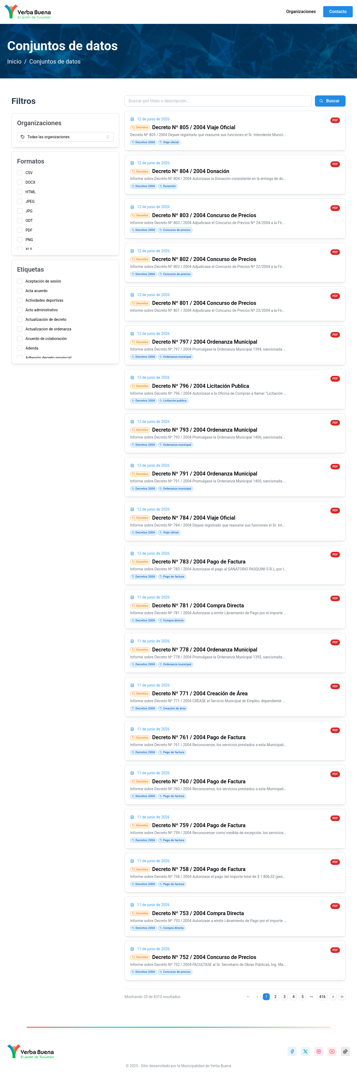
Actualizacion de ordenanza (48, 329)
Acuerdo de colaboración (46, 338)
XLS (29, 249)
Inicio (14, 61)
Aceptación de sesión (43, 281)
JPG (29, 211)
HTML (31, 192)
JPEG (30, 201)
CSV (29, 173)
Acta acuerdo (37, 291)
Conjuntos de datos (55, 61)
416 (322, 997)
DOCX (30, 182)
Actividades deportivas (44, 300)
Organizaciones (301, 11)
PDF (29, 230)
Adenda (32, 348)
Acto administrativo (42, 310)
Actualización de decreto (46, 319)
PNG (29, 240)
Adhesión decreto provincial (49, 358)
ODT (29, 220)
